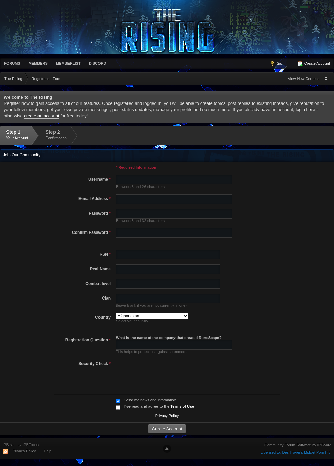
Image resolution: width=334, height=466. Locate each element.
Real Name (100, 269)
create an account (41, 115)
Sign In (279, 63)
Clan (106, 298)
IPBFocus (30, 445)
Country (103, 317)
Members (38, 63)
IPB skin (9, 445)
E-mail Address (94, 198)
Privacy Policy (167, 416)
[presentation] (165, 372)
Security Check (94, 363)
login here (305, 109)
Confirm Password (91, 232)
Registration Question (88, 340)
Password (100, 213)
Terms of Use (182, 406)
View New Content (303, 79)
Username (99, 179)
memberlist (68, 63)
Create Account (313, 63)
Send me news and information (150, 400)
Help (48, 451)
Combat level (98, 283)
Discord (97, 63)
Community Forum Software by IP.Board (297, 445)
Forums (12, 63)
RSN (105, 254)
